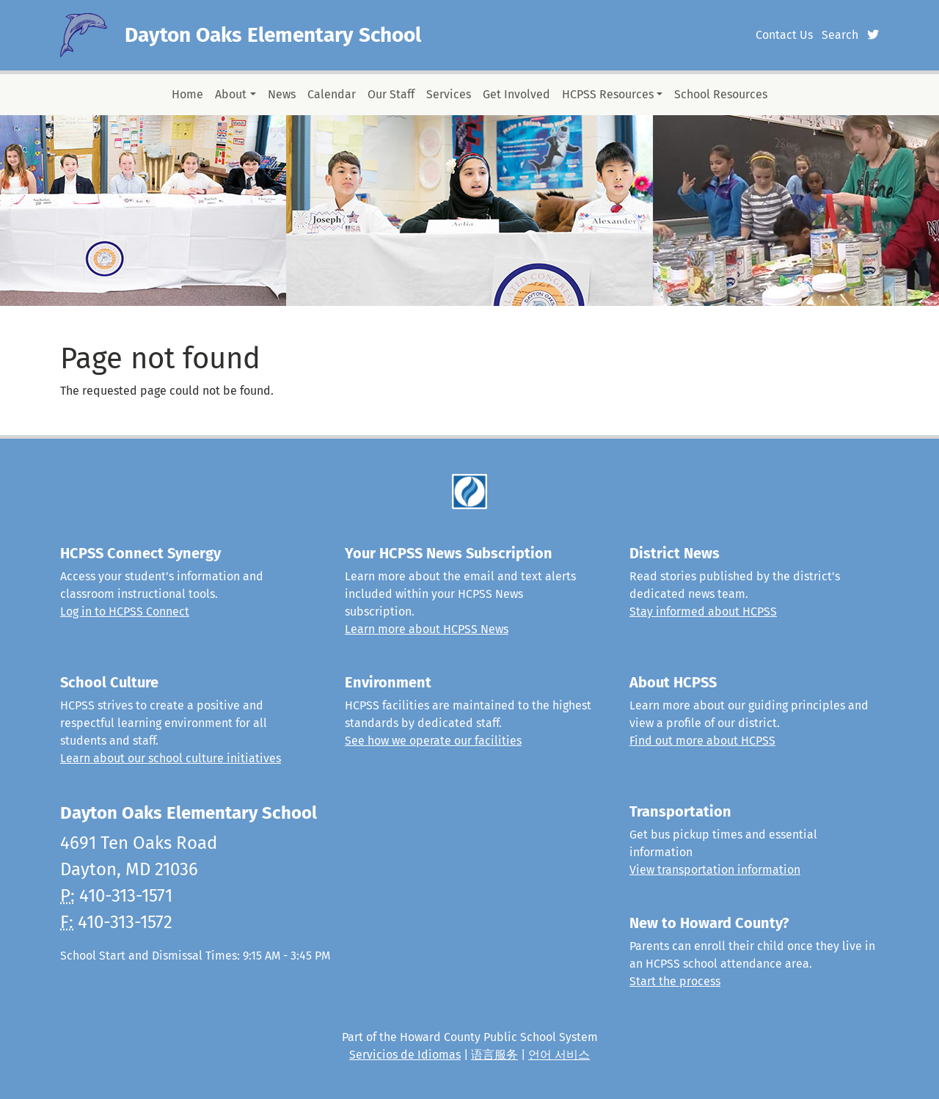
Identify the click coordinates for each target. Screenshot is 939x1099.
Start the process (674, 981)
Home (187, 94)
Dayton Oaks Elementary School (273, 35)
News (282, 94)
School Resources (720, 94)
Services (448, 94)
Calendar (331, 94)
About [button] (230, 94)
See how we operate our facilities (433, 741)
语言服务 (494, 1055)
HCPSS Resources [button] (608, 94)
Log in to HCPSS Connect (124, 611)
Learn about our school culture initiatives (170, 758)
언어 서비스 (559, 1055)
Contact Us (784, 35)
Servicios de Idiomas (405, 1055)
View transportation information (714, 870)
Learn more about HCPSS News (426, 629)
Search (840, 35)
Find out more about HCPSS (702, 741)
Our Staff (391, 94)
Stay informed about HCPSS (703, 611)
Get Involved (516, 94)
